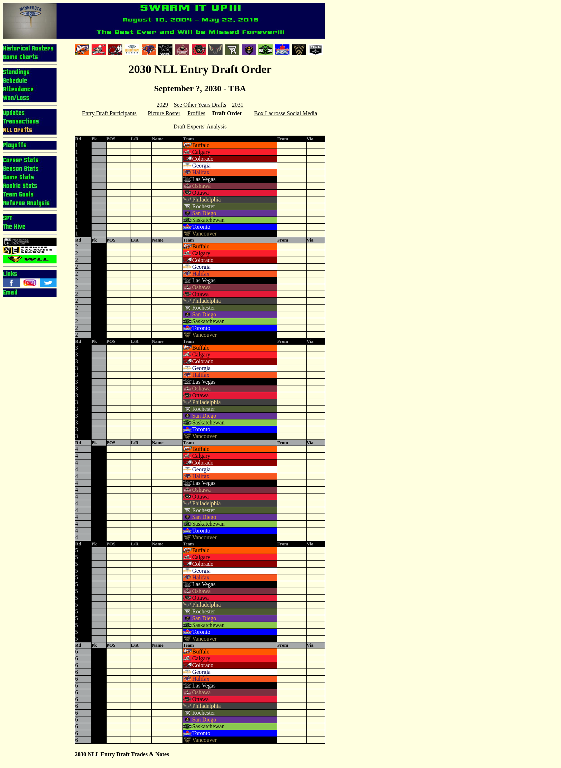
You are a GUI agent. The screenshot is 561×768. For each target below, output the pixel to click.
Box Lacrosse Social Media (285, 113)
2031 (237, 105)
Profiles (196, 113)
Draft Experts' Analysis (200, 126)
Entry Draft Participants (109, 113)
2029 (162, 105)
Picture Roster (164, 113)
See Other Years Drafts (200, 105)
